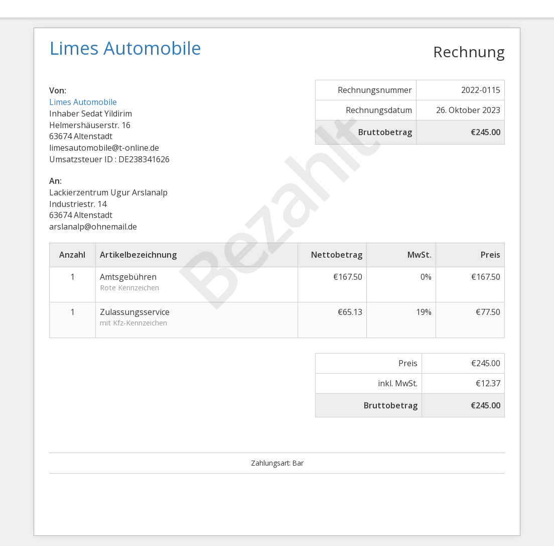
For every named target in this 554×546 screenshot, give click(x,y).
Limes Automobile (83, 101)
